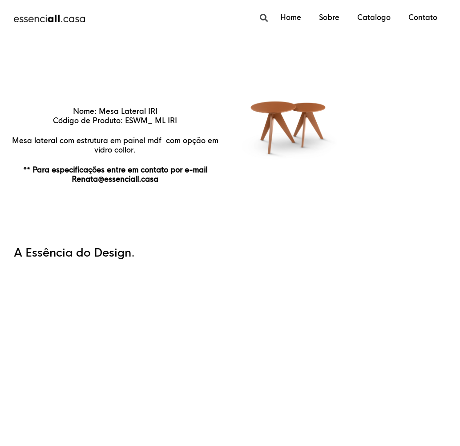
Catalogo (374, 17)
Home (290, 17)
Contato (422, 17)
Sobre (329, 17)
